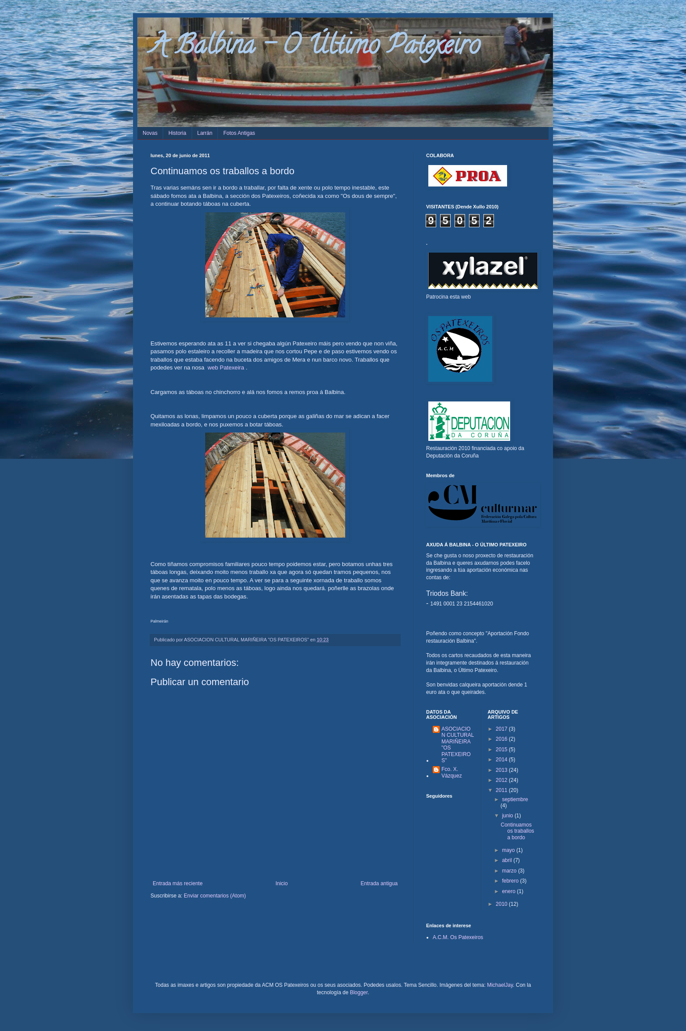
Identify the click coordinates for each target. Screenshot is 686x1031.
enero (509, 891)
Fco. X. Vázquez (451, 772)
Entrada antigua (379, 883)
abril (507, 860)
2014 (502, 760)
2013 (502, 770)
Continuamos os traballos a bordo (517, 831)
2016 (502, 739)
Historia (177, 133)
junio (508, 816)
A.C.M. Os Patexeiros (458, 937)
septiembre (515, 799)
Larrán (205, 133)
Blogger (359, 992)
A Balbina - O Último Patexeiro (315, 47)
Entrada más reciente (178, 883)
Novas (150, 133)
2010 (502, 904)
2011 (502, 790)
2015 (502, 749)
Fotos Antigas (239, 133)
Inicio (282, 883)
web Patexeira (226, 367)
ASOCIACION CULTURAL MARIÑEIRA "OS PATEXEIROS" (457, 745)
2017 (502, 729)
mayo (509, 850)
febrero (511, 881)
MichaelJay (500, 985)
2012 (502, 780)
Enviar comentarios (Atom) (215, 896)
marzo (510, 871)
